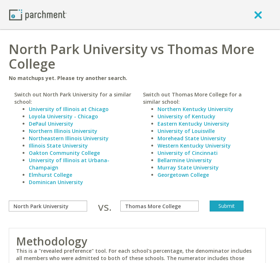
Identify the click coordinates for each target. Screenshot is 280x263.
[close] (258, 14)
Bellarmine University (185, 160)
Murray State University (188, 167)
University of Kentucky (186, 116)
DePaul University (51, 123)
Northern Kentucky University (195, 109)
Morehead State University (192, 138)
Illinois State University (58, 145)
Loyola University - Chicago (63, 116)
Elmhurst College (50, 174)
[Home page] (38, 14)
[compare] (48, 206)
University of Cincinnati (188, 152)
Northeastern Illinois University (69, 138)
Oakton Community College (64, 152)
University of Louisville (186, 130)
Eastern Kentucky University (193, 123)
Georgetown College (183, 174)
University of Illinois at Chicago (69, 109)
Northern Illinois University (63, 130)
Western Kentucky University (194, 145)
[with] (159, 206)
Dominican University (56, 182)
